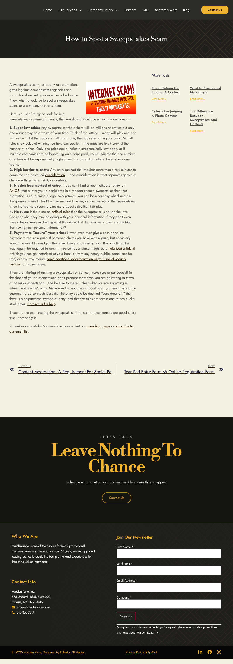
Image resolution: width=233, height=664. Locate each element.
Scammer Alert (166, 10)
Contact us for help (41, 304)
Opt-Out (151, 652)
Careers (130, 10)
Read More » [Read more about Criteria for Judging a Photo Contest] (159, 122)
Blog (186, 10)
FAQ (146, 10)
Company (124, 597)
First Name (124, 546)
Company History (103, 9)
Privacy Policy (134, 652)
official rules (61, 211)
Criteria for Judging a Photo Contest (167, 113)
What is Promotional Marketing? (205, 90)
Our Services (70, 9)
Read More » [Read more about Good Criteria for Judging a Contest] (159, 99)
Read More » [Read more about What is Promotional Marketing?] (197, 99)
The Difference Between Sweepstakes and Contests (203, 117)
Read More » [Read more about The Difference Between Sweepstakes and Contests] (197, 130)
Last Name (124, 563)
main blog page (98, 326)
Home (47, 10)
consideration (55, 174)
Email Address (127, 580)
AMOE (14, 190)
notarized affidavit (121, 248)
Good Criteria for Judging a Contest (165, 90)
